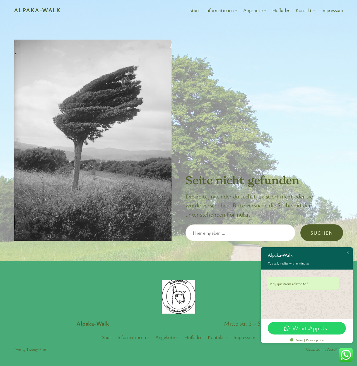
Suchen (321, 232)
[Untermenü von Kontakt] (314, 10)
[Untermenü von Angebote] (265, 10)
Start (194, 10)
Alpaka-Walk (37, 10)
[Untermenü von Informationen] (236, 10)
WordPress (335, 349)
